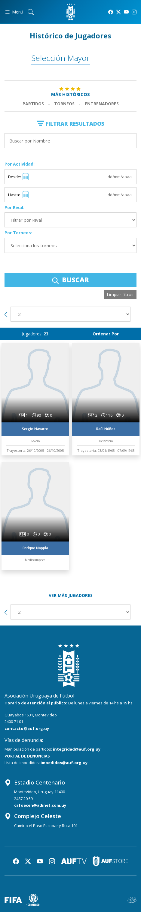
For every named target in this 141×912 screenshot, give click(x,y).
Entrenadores (102, 103)
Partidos (33, 103)
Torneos (64, 103)
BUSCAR (70, 279)
